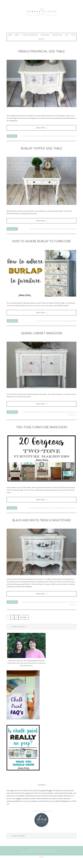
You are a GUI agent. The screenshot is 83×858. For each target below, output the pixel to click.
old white (73, 136)
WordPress (55, 852)
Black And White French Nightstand (41, 520)
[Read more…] (41, 128)
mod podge (73, 321)
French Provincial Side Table (41, 51)
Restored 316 (51, 849)
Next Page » (23, 617)
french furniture (63, 602)
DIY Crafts (31, 136)
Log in (60, 852)
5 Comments (12, 136)
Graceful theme (42, 849)
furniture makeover (63, 136)
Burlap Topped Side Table (41, 148)
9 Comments (12, 508)
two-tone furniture (70, 508)
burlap (54, 229)
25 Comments (12, 321)
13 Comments (12, 229)
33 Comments (12, 412)
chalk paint (53, 136)
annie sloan (45, 136)
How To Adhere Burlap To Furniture (41, 241)
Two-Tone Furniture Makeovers (41, 427)
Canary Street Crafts (41, 17)
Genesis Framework (46, 852)
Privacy (41, 857)
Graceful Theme (35, 852)
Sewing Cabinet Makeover (41, 333)
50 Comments (12, 602)
